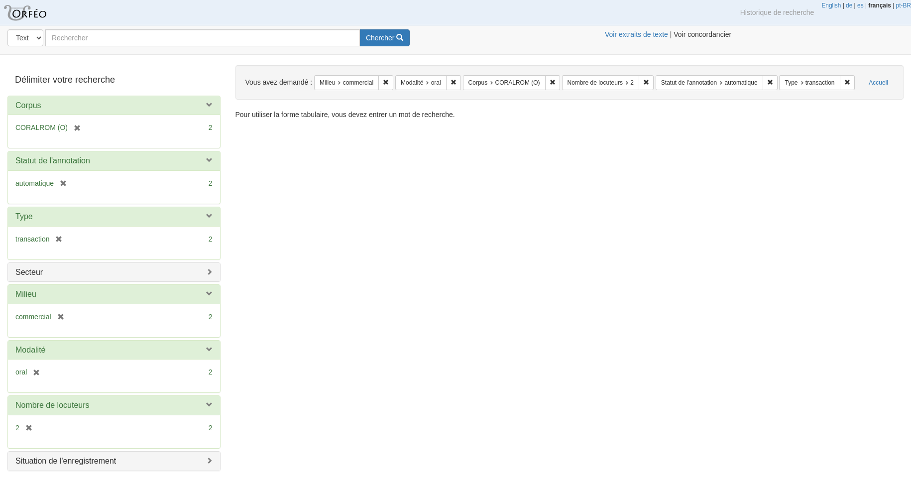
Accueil (878, 82)
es (860, 5)
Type (24, 216)
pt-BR (903, 5)
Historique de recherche (777, 12)
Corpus (28, 105)
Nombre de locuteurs (52, 405)
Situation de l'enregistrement (65, 461)
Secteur (29, 272)
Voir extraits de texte (636, 34)
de (849, 5)
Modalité (30, 350)
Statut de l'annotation (52, 160)
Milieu (25, 294)
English (831, 5)
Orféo (37, 12)
